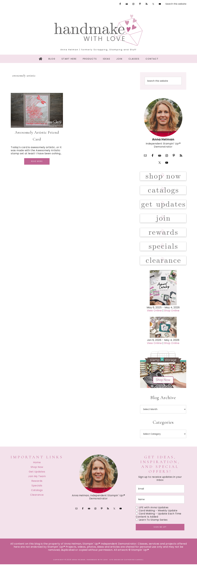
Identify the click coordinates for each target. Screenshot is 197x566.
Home (37, 464)
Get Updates (37, 473)
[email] (160, 490)
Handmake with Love (98, 30)
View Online (154, 312)
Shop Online (171, 312)
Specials (37, 487)
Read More (37, 161)
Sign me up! (160, 529)
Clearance (37, 496)
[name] (160, 501)
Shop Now (37, 468)
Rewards (36, 482)
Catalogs (37, 492)
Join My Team (37, 478)
